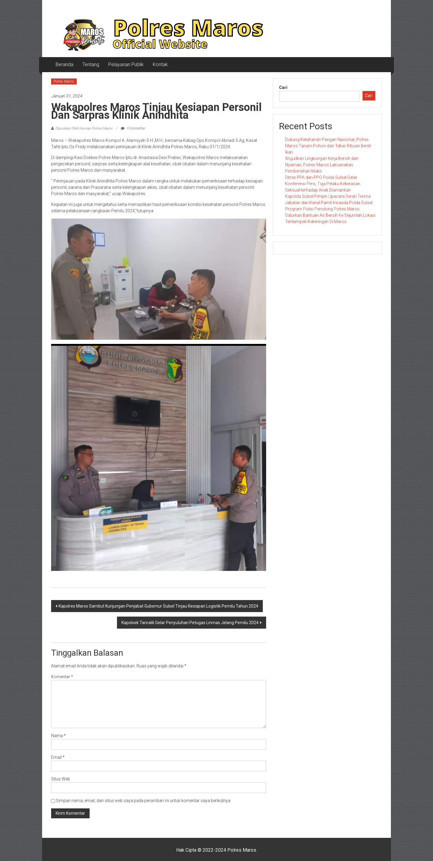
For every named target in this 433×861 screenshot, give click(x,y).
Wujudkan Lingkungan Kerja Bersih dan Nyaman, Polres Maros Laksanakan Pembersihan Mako (321, 164)
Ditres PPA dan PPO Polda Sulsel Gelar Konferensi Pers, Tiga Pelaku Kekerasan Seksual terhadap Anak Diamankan (322, 183)
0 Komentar (133, 128)
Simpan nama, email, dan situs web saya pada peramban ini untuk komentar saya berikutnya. (143, 800)
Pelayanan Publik (126, 64)
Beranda (64, 64)
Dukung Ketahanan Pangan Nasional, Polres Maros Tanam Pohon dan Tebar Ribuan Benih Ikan (328, 146)
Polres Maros (64, 81)
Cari (283, 87)
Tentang (90, 64)
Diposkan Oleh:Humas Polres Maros (83, 128)
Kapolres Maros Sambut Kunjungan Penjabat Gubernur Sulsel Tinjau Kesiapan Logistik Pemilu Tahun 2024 (158, 606)
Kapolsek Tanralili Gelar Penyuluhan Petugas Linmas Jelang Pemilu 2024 (190, 622)
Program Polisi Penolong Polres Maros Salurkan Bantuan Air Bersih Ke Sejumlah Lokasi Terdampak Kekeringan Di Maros (330, 215)
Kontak (160, 64)
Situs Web (60, 779)
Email (58, 757)
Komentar (62, 676)
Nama (58, 735)
